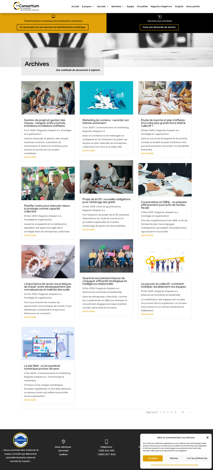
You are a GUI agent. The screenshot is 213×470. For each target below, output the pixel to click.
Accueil (75, 6)
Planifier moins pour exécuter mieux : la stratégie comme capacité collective (47, 208)
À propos (86, 6)
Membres (116, 6)
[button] (207, 437)
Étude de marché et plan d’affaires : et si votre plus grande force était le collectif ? (163, 123)
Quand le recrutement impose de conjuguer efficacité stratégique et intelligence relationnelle (104, 281)
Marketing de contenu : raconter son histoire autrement (105, 121)
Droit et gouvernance (108, 206)
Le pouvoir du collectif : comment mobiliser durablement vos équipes (163, 285)
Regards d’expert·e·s (161, 6)
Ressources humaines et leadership (102, 292)
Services (101, 6)
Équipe (130, 6)
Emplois (179, 6)
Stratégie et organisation (38, 219)
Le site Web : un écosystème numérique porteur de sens (42, 367)
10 (183, 412)
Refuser (174, 458)
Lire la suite (30, 157)
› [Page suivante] (186, 412)
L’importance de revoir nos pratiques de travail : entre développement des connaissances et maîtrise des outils (47, 286)
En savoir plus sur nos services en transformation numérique (52, 27)
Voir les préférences (197, 458)
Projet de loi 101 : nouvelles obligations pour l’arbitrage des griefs (106, 200)
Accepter (153, 458)
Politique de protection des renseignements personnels (174, 465)
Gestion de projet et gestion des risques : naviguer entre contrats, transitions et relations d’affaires (45, 123)
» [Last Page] (189, 412)
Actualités (142, 6)
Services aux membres (160, 20)
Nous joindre (193, 6)
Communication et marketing (54, 373)
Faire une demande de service (159, 27)
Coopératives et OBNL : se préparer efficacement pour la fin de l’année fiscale (164, 205)
